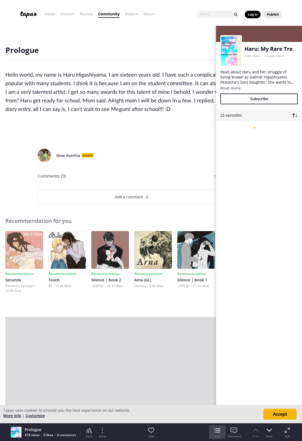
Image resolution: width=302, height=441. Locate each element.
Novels (86, 14)
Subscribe (259, 98)
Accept (280, 414)
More (149, 14)
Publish (273, 14)
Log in (252, 14)
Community (109, 14)
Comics (67, 14)
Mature (131, 14)
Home (49, 14)
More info (12, 415)
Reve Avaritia (68, 155)
